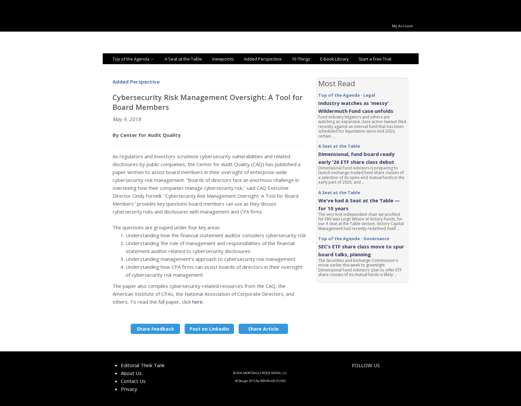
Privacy (129, 389)
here (197, 301)
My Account (402, 25)
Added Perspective (263, 59)
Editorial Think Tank (143, 365)
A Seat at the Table (183, 59)
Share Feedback (155, 329)
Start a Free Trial (375, 59)
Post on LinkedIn (209, 329)
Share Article (263, 329)
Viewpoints (223, 59)
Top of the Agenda (134, 59)
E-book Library (334, 59)
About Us (131, 373)
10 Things (301, 59)
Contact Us (133, 381)
